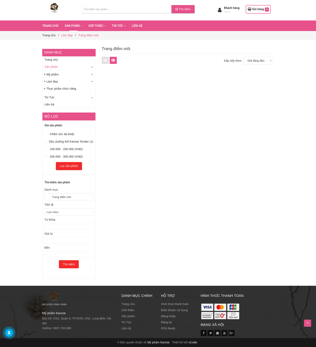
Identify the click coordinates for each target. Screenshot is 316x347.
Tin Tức (119, 25)
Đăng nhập (168, 316)
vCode (192, 342)
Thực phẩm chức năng (60, 88)
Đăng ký (166, 322)
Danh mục (51, 189)
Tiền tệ (48, 204)
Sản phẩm (73, 25)
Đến (47, 247)
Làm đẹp (51, 81)
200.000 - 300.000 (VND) (66, 156)
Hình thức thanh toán (175, 304)
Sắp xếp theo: (233, 60)
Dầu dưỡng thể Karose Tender (71, 141)
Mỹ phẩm (51, 74)
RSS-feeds (168, 328)
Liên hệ (137, 25)
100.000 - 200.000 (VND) (66, 149)
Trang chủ (50, 25)
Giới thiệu (97, 25)
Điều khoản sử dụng (174, 310)
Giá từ (48, 233)
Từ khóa (49, 219)
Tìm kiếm (182, 9)
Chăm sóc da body (61, 134)
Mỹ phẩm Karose (158, 342)
